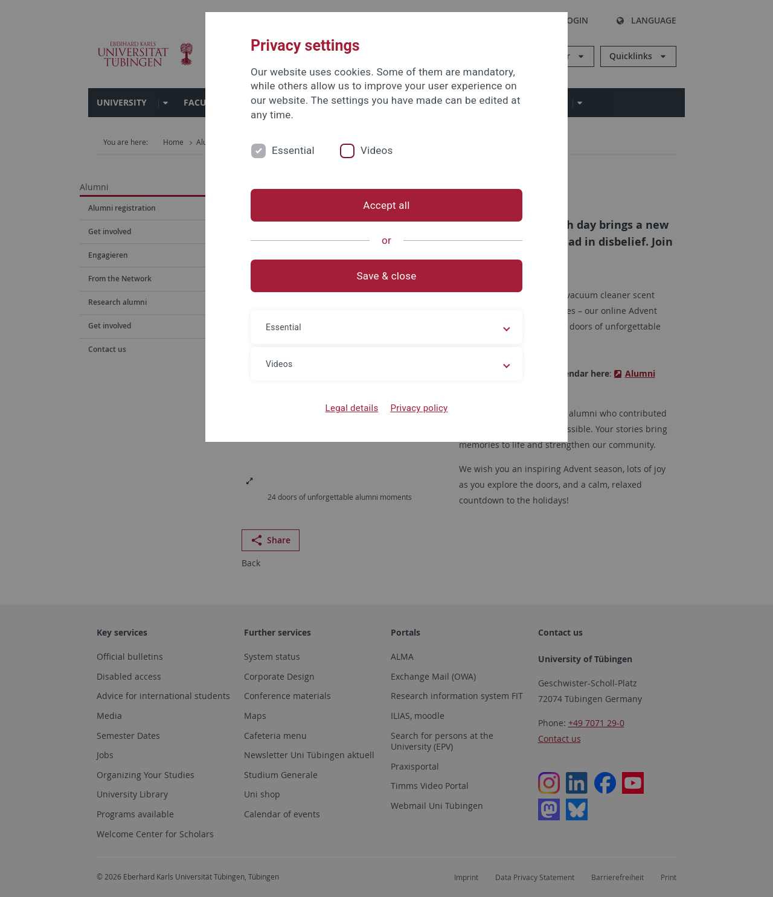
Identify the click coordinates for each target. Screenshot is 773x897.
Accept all (386, 205)
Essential (293, 150)
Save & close (387, 276)
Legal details (352, 408)
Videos (377, 150)
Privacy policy (418, 408)
